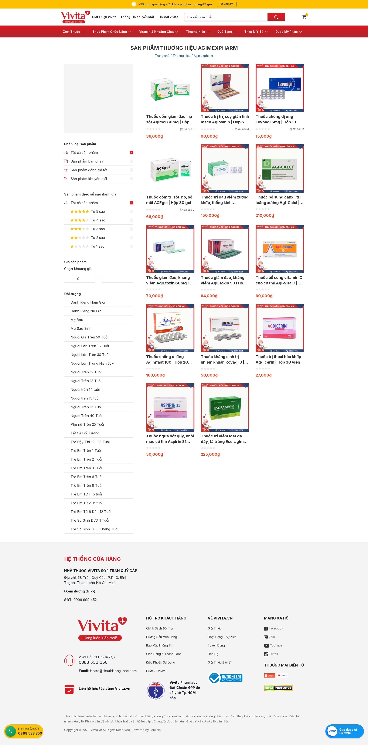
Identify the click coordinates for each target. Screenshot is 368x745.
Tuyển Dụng (216, 645)
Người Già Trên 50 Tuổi (89, 337)
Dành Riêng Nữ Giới (86, 311)
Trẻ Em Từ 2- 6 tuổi (86, 503)
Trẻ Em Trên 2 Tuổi (86, 459)
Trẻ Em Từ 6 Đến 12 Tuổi (91, 512)
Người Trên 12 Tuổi (86, 372)
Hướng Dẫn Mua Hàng (161, 637)
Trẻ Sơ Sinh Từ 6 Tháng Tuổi (94, 529)
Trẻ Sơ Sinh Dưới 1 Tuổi (90, 520)
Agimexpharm (203, 55)
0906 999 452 (85, 600)
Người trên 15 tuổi (85, 398)
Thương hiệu (181, 55)
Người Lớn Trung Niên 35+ (92, 363)
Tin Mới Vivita (168, 17)
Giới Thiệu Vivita (104, 17)
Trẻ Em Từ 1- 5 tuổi (86, 494)
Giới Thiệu (215, 628)
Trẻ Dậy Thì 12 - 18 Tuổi (90, 442)
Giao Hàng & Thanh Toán (163, 654)
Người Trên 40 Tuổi (86, 416)
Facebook (273, 628)
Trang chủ (162, 55)
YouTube (273, 645)
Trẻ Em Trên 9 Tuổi (86, 485)
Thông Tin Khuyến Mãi (137, 17)
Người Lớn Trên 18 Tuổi (90, 346)
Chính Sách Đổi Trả (159, 628)
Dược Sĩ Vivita (156, 671)
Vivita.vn (96, 730)
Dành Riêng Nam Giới (88, 302)
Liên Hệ (213, 654)
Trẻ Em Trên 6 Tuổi (86, 477)
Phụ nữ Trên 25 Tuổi (87, 424)
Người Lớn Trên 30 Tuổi (90, 355)
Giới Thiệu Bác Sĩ (219, 662)
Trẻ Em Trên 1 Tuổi (86, 450)
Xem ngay (227, 4)
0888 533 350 (93, 662)
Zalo (269, 637)
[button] (74, 31)
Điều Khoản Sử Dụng (160, 662)
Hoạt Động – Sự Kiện (222, 637)
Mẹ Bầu (77, 320)
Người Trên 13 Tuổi (86, 381)
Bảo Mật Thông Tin (159, 645)
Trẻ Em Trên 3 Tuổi (86, 468)
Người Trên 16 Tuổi (86, 407)
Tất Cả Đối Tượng (85, 433)
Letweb (155, 730)
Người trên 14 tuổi (85, 389)
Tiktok (271, 654)
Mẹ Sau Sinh (81, 328)
